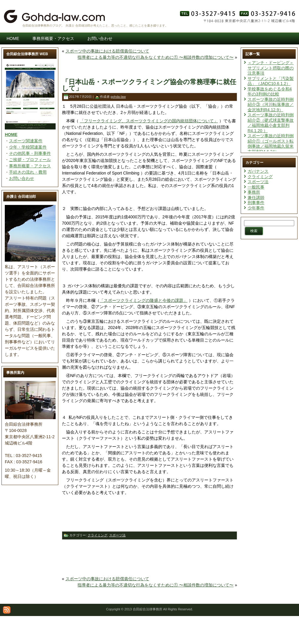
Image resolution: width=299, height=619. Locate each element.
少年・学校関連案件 (28, 147)
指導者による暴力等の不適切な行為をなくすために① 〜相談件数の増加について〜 (155, 57)
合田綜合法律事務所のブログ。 (43, 25)
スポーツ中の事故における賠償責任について (107, 51)
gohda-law (118, 96)
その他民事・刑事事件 (30, 153)
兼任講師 (256, 197)
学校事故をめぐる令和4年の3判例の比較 (270, 92)
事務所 (254, 192)
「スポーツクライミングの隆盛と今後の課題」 (143, 300)
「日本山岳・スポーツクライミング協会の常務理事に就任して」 (149, 85)
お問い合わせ (21, 178)
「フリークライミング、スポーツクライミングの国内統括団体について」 (149, 120)
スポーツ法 (117, 535)
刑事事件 (256, 202)
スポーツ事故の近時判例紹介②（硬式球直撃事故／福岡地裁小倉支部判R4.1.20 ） (271, 122)
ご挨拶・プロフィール (30, 159)
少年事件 (256, 208)
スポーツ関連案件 (25, 140)
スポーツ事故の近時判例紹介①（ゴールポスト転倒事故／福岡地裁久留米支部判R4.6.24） (271, 143)
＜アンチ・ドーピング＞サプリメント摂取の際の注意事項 (271, 67)
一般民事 (256, 187)
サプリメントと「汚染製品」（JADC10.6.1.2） (271, 81)
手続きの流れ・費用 (28, 172)
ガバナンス (258, 171)
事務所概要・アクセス (30, 165)
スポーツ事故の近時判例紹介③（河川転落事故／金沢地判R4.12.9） (271, 104)
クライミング (97, 535)
